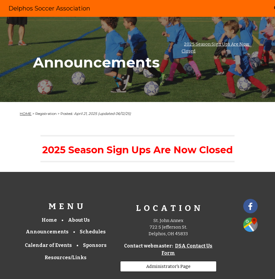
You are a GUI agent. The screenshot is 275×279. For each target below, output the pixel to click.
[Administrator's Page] (168, 266)
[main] (96, 59)
